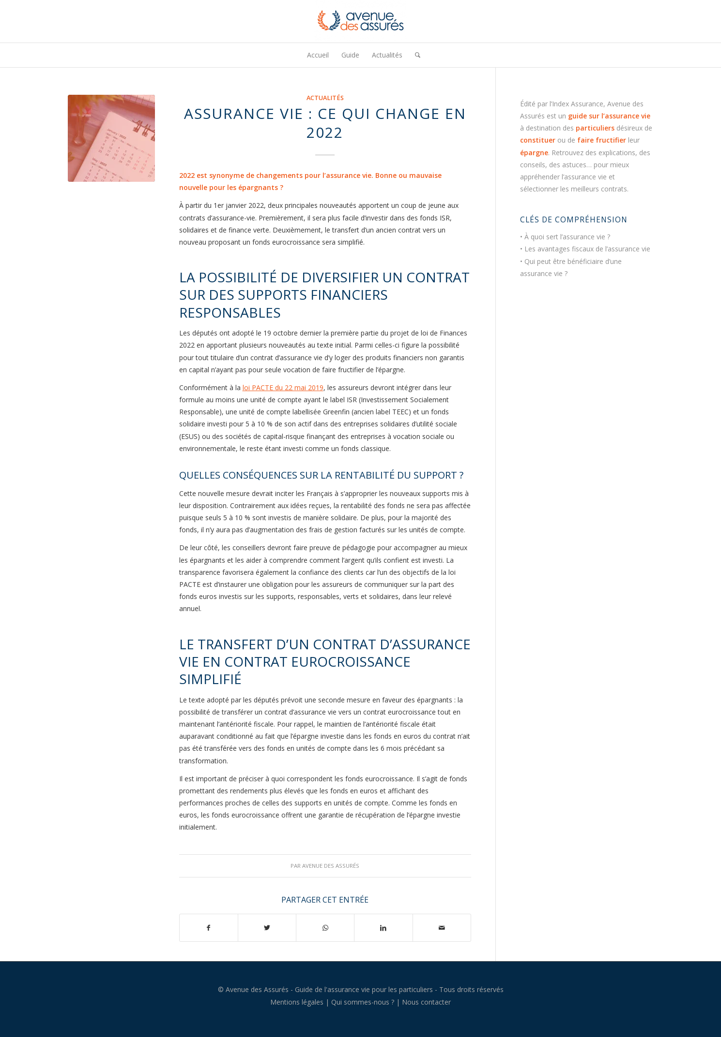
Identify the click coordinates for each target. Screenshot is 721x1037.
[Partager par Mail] (442, 927)
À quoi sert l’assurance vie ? (567, 236)
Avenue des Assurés (330, 865)
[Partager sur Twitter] (267, 927)
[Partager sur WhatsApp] (325, 927)
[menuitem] (318, 55)
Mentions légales (296, 1002)
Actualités (325, 98)
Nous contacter (426, 1002)
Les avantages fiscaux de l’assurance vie (587, 248)
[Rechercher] (414, 55)
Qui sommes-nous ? (362, 1002)
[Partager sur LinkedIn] (383, 927)
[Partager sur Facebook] (209, 927)
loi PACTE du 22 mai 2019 (283, 387)
